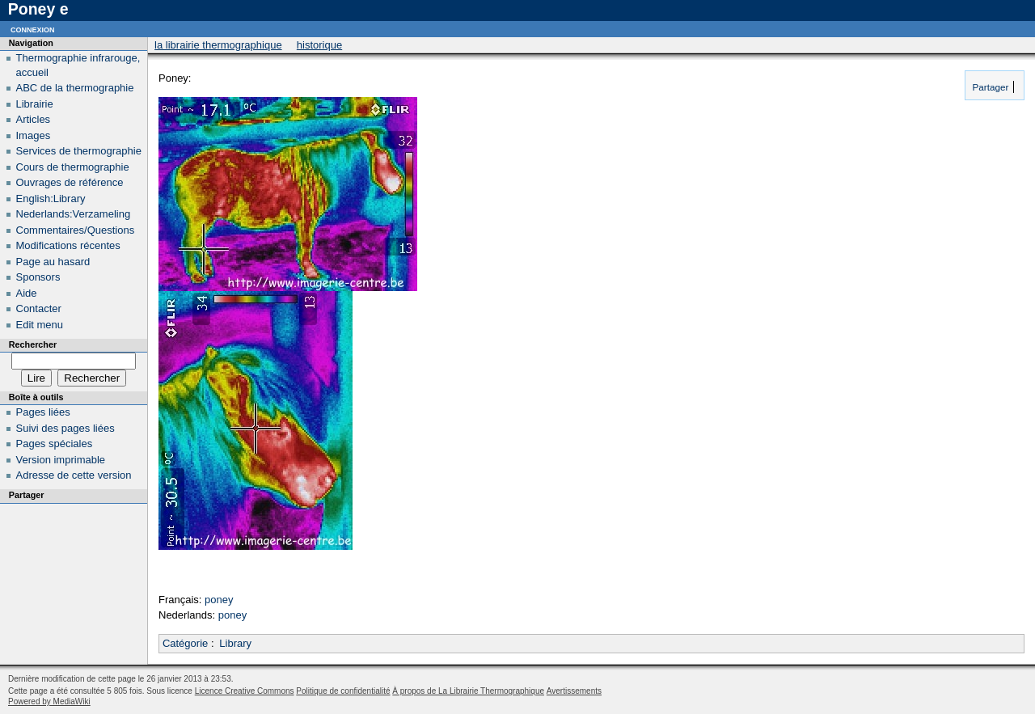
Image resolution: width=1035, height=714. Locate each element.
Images (33, 135)
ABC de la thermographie (75, 88)
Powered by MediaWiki (49, 701)
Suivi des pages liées (65, 428)
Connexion (33, 29)
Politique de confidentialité (343, 691)
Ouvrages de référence (70, 182)
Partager (989, 87)
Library (235, 643)
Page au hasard (53, 262)
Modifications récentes (68, 245)
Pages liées (43, 412)
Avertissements (574, 691)
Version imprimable (61, 460)
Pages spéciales (54, 443)
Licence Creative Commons (244, 691)
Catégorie (185, 643)
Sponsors (38, 277)
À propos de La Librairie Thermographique (468, 691)
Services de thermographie (79, 151)
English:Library (51, 198)
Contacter (38, 308)
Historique (319, 45)
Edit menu (40, 325)
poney (219, 600)
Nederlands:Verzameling (73, 214)
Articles (33, 119)
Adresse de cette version (74, 475)
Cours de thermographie (72, 167)
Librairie (34, 104)
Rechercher (33, 344)
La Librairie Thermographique (218, 45)
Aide (26, 293)
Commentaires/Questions (75, 230)
